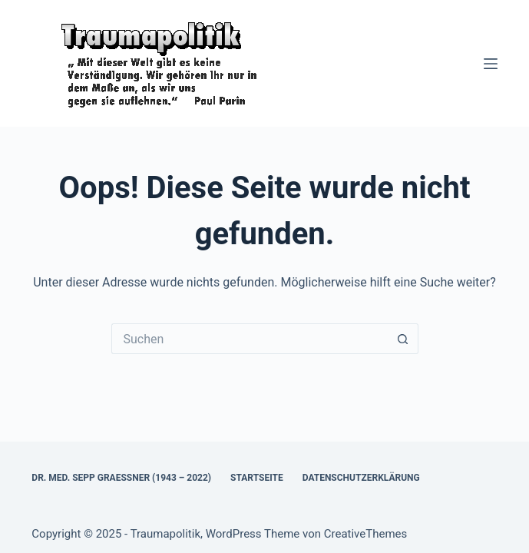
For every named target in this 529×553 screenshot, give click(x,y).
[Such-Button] (403, 338)
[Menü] (491, 64)
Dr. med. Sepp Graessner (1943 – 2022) (121, 477)
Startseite (256, 477)
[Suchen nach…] (249, 338)
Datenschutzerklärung (361, 477)
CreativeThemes (366, 534)
